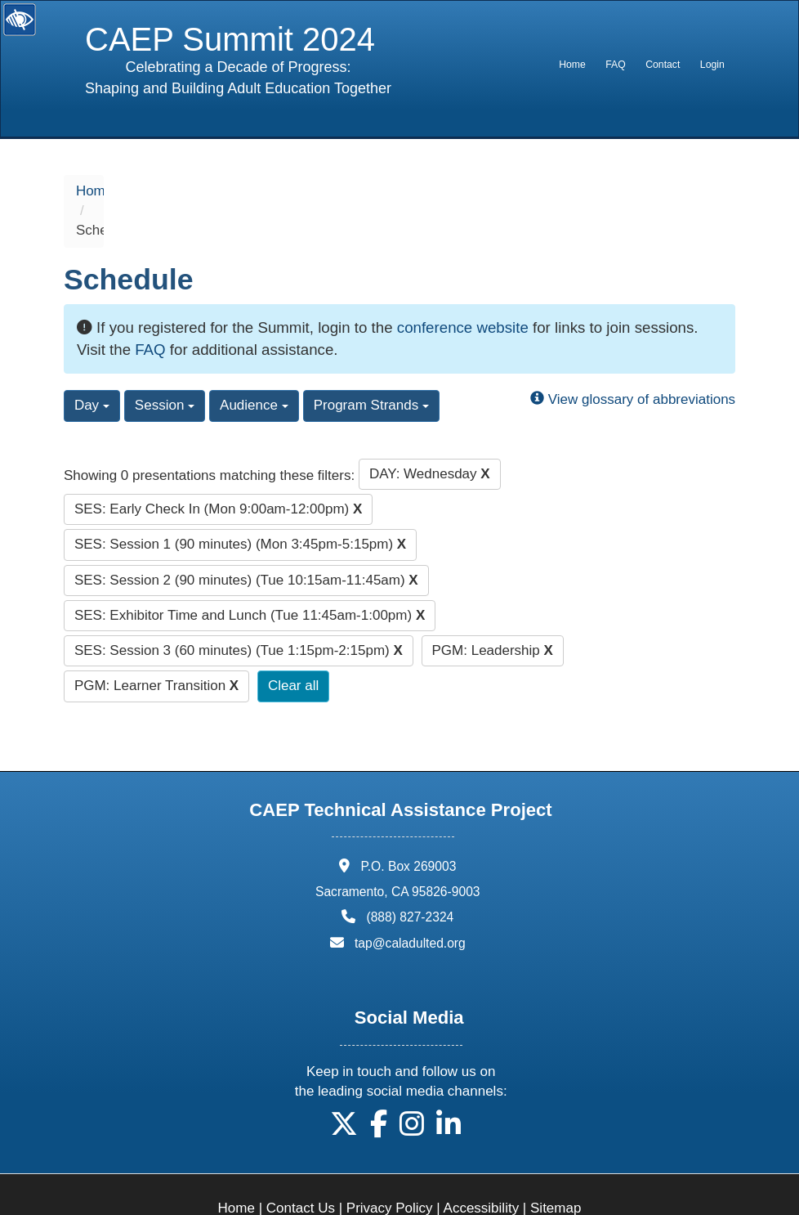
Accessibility (482, 1169)
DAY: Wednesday (429, 434)
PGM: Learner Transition (156, 646)
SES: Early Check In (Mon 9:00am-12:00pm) (218, 469)
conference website (463, 287)
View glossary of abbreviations (632, 360)
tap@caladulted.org (410, 903)
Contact (662, 64)
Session (164, 366)
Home (572, 64)
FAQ (615, 64)
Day (91, 366)
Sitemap (555, 1169)
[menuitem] (572, 65)
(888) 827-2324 (409, 878)
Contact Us (300, 1169)
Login (712, 64)
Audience (254, 366)
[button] (344, 1090)
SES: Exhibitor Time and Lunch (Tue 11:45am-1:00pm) (249, 575)
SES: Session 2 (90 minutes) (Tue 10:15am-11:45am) (246, 540)
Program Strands (371, 366)
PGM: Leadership (492, 611)
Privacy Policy (389, 1169)
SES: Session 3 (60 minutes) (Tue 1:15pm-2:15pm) (238, 611)
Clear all (293, 646)
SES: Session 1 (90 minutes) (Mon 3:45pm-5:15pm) (240, 505)
